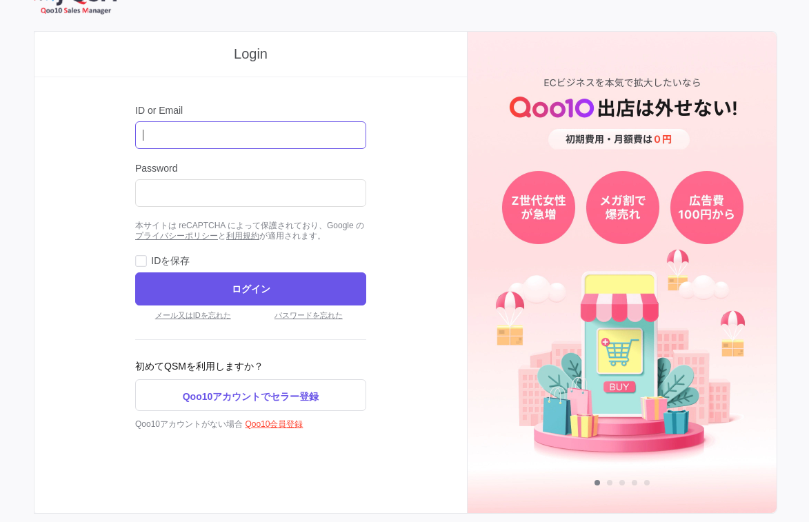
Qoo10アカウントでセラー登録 (251, 396)
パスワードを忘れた (308, 315)
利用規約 (242, 236)
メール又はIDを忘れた (193, 315)
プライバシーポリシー (176, 236)
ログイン (251, 288)
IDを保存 (170, 260)
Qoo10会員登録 (274, 424)
